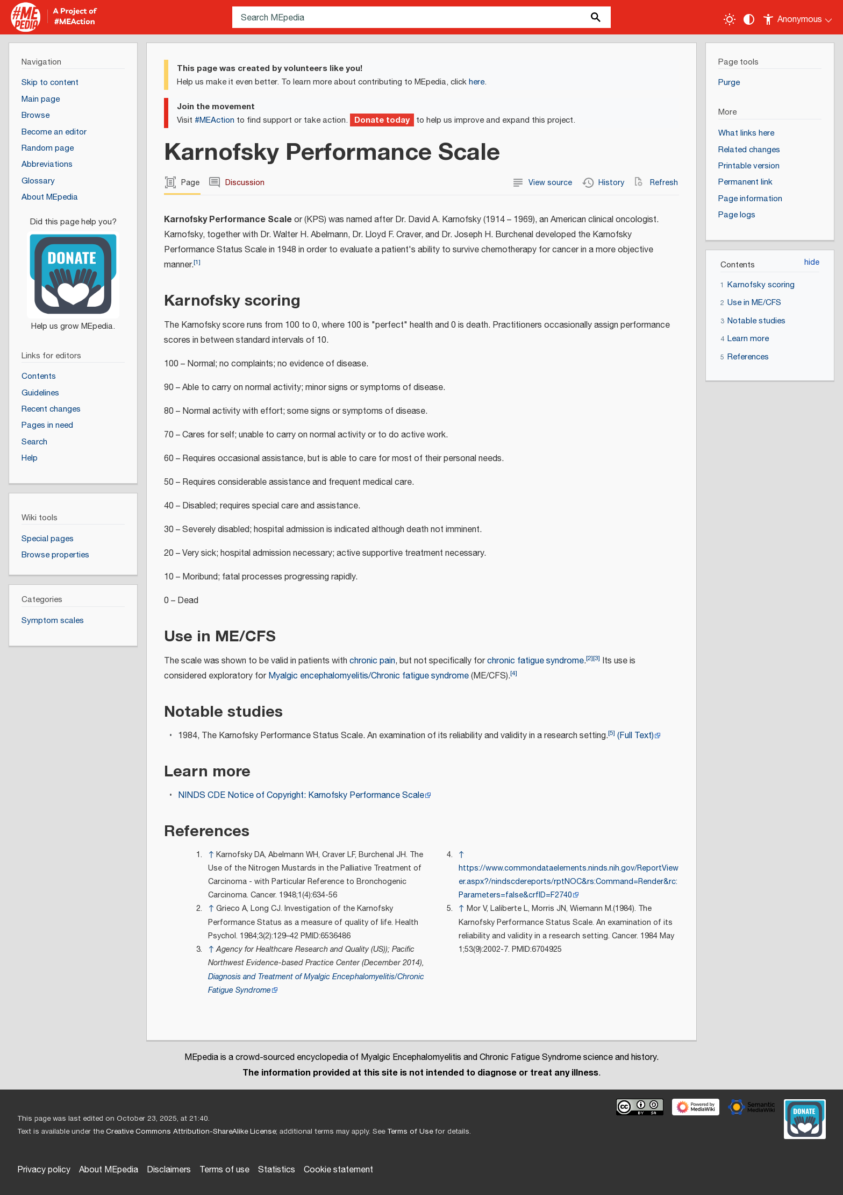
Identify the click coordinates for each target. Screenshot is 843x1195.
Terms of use (224, 1170)
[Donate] (73, 269)
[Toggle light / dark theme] (729, 19)
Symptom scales (53, 620)
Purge (729, 82)
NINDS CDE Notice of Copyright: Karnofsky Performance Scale (301, 795)
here (476, 82)
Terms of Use (410, 1131)
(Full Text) (635, 736)
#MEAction (214, 120)
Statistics (276, 1170)
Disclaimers (169, 1170)
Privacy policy (43, 1170)
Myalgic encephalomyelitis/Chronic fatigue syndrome (368, 676)
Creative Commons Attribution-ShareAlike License (191, 1131)
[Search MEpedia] (421, 17)
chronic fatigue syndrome (535, 661)
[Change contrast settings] (748, 19)
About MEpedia (108, 1170)
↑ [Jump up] (211, 854)
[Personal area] (798, 17)
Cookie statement (338, 1170)
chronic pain (372, 661)
